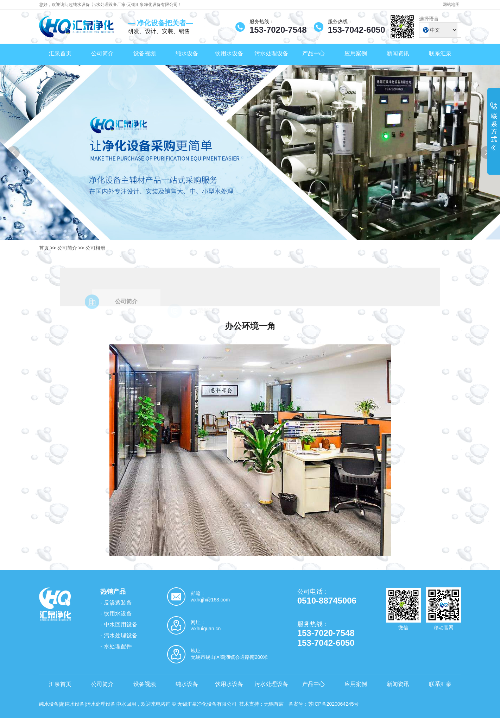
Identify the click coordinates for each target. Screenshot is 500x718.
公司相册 (95, 248)
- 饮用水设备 (116, 614)
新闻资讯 (398, 53)
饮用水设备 (229, 53)
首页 (44, 248)
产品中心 (313, 53)
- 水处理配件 (116, 646)
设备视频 (144, 53)
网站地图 (451, 4)
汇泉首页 (60, 53)
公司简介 (102, 53)
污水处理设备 (271, 53)
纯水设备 (187, 53)
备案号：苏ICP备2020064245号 (324, 704)
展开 (493, 131)
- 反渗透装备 (116, 603)
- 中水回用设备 (119, 625)
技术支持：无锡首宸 (261, 704)
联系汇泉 (440, 53)
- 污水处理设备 (119, 635)
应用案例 (355, 53)
